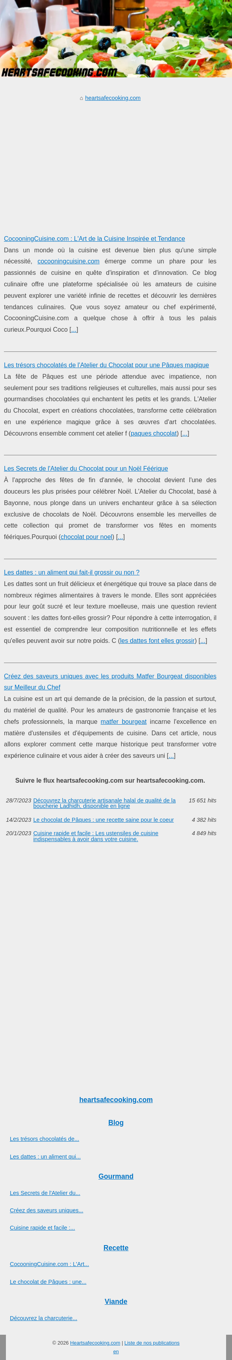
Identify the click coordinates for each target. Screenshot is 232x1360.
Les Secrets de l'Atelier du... (45, 1193)
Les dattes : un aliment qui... (45, 1156)
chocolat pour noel (86, 536)
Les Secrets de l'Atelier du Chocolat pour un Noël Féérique (86, 468)
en (116, 1351)
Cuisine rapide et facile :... (42, 1228)
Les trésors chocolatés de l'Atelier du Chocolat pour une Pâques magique (106, 365)
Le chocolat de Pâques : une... (48, 1282)
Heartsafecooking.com (95, 1343)
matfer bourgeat (124, 721)
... (73, 329)
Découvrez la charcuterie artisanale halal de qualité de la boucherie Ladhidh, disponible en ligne (104, 803)
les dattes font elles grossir (157, 640)
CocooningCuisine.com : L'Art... (49, 1264)
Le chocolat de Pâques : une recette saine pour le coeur (103, 820)
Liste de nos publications (152, 1343)
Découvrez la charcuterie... (43, 1318)
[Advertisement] (110, 162)
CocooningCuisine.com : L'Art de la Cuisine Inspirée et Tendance (94, 238)
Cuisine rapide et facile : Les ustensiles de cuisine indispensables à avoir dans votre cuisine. (95, 836)
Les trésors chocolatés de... (44, 1139)
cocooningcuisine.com (68, 261)
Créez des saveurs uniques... (46, 1210)
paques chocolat (154, 433)
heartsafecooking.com (113, 98)
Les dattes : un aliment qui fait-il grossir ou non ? (71, 572)
